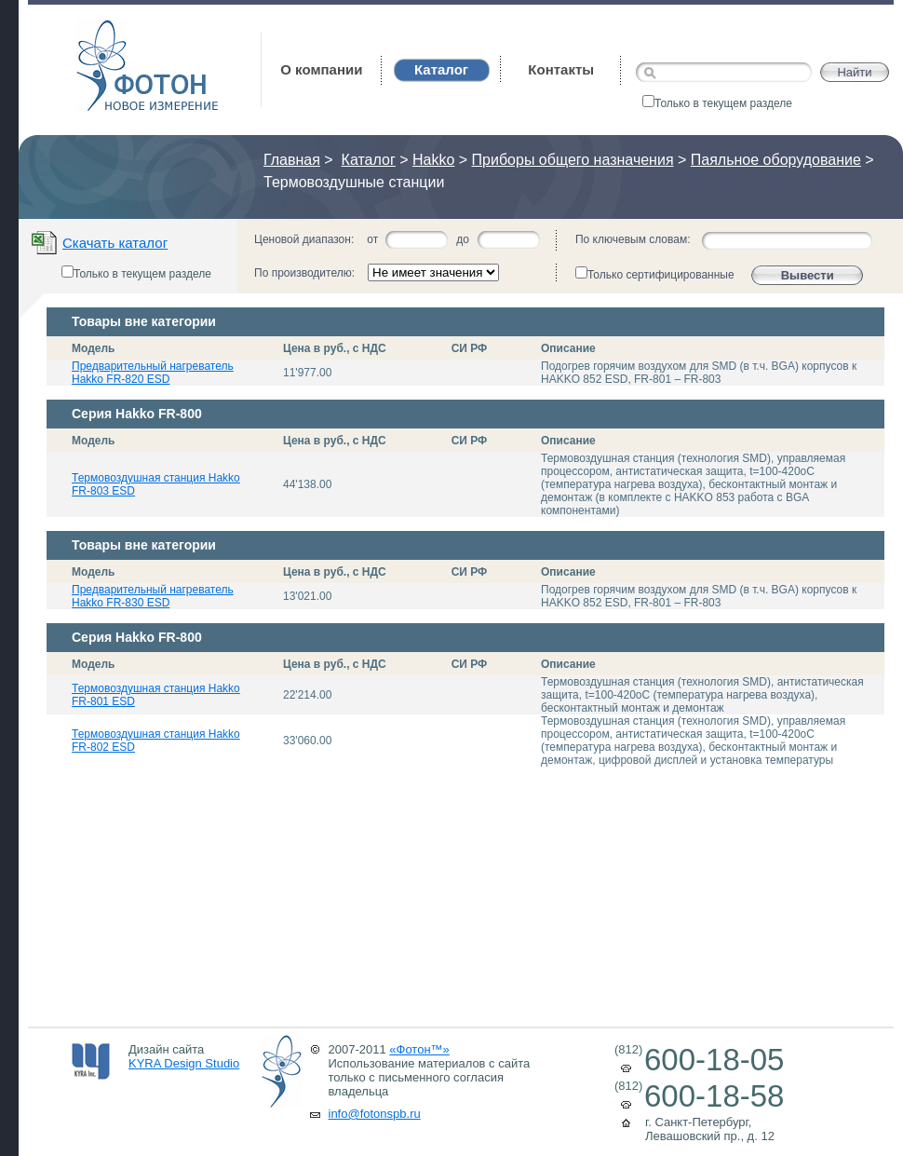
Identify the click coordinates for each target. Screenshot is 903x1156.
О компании (321, 69)
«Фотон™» (419, 1049)
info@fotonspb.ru (375, 1114)
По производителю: (304, 272)
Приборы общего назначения (573, 160)
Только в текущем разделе (717, 103)
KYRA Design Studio (183, 1063)
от (372, 239)
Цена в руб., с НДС (334, 348)
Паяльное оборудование (776, 160)
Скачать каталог (115, 243)
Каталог (369, 160)
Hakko (433, 160)
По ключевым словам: (633, 239)
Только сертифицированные (655, 273)
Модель (93, 348)
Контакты (561, 69)
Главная (291, 160)
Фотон (101, 28)
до (462, 239)
